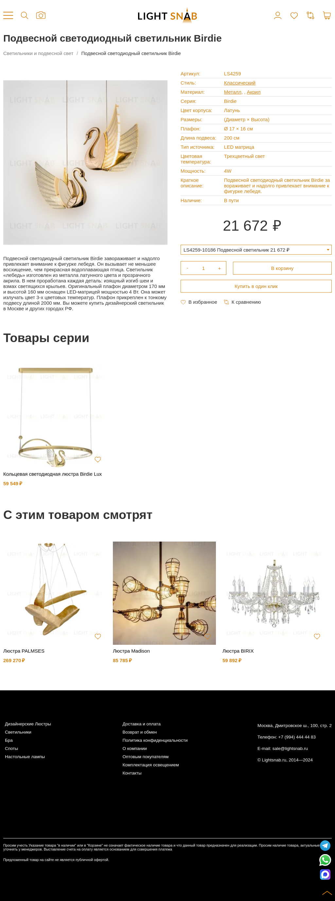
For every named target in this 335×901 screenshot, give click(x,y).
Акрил (254, 92)
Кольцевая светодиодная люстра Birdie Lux (52, 474)
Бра (9, 740)
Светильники (18, 732)
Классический (240, 83)
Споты (11, 748)
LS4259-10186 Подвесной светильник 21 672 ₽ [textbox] (237, 250)
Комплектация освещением (150, 764)
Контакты (131, 773)
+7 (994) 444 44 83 (297, 737)
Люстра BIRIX (238, 651)
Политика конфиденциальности (154, 740)
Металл (232, 92)
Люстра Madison (131, 651)
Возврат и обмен (139, 732)
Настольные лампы (25, 756)
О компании (134, 748)
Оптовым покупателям (145, 756)
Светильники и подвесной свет (38, 53)
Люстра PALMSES (23, 651)
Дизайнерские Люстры (28, 723)
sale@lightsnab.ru (290, 748)
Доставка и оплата (141, 723)
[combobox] (256, 250)
